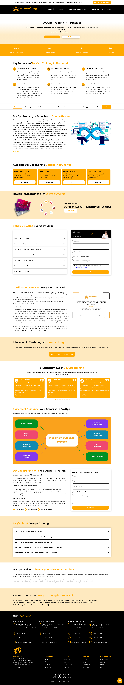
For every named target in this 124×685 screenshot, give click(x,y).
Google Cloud (68, 664)
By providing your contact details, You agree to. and (87, 266)
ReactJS (103, 662)
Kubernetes (86, 664)
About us (47, 664)
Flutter (102, 664)
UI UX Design (104, 659)
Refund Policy (49, 667)
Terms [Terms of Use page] (76, 267)
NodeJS (102, 667)
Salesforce (67, 667)
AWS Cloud (67, 659)
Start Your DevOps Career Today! (62, 354)
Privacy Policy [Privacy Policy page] (85, 267)
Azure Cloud (67, 662)
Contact (47, 662)
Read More (16, 151)
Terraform (86, 662)
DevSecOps (86, 667)
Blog (46, 659)
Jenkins (85, 659)
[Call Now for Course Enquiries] (70, 211)
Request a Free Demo (102, 2)
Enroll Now (52, 37)
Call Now (71, 37)
